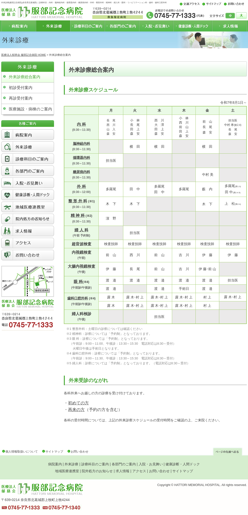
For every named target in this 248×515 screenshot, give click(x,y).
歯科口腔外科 (77, 298)
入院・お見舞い (151, 464)
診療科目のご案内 (95, 464)
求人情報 (122, 471)
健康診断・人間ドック (182, 464)
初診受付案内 (20, 88)
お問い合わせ (79, 451)
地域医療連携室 (67, 471)
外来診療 (71, 464)
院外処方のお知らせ (97, 471)
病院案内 (55, 464)
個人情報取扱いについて (21, 451)
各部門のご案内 (124, 464)
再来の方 (76, 409)
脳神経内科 (81, 144)
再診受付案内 (20, 98)
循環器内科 (81, 158)
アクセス (139, 471)
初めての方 (78, 403)
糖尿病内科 (81, 172)
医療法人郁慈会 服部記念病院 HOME (23, 54)
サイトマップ (54, 451)
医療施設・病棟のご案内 (30, 109)
